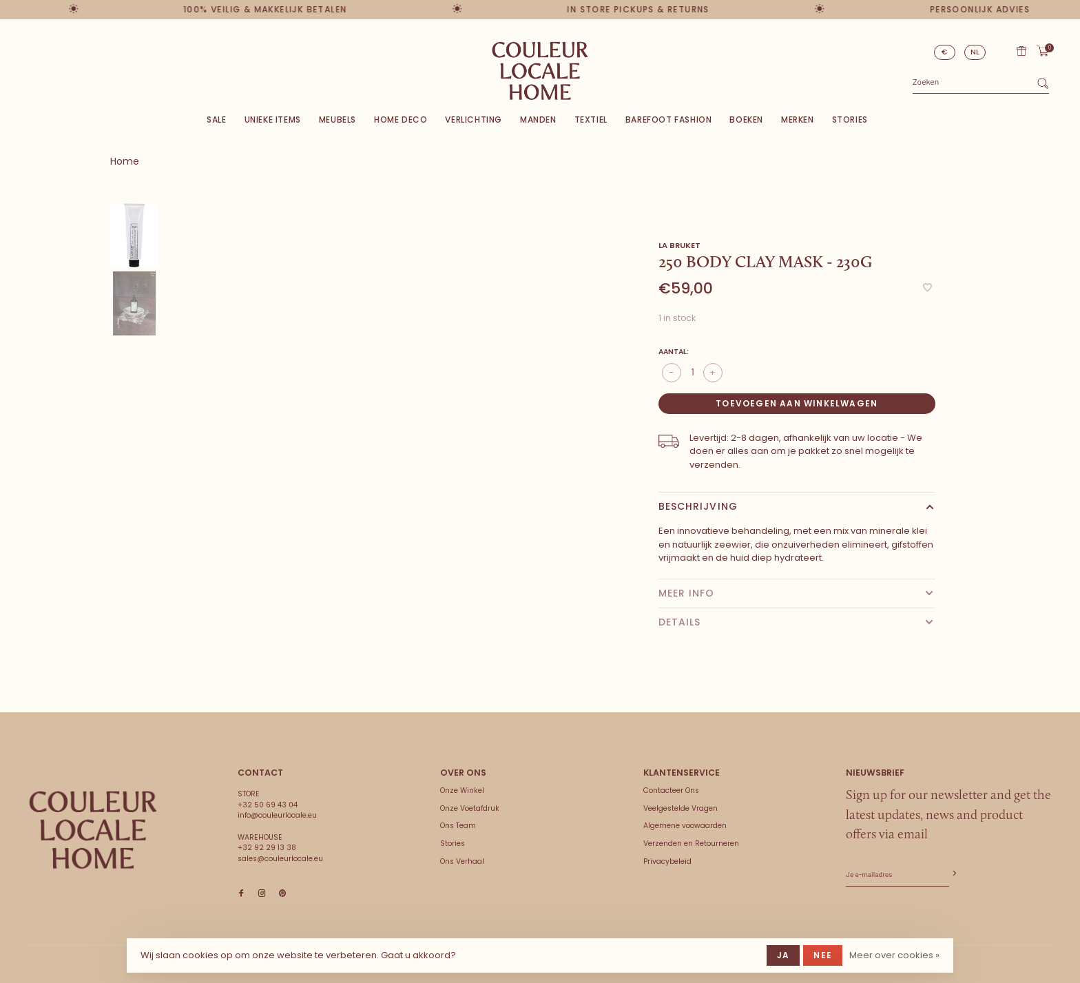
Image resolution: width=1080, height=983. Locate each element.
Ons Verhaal (462, 861)
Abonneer (953, 874)
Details (679, 622)
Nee (822, 955)
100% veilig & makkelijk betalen (256, 9)
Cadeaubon (1021, 51)
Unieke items (273, 119)
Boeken (746, 119)
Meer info (686, 593)
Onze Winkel (462, 790)
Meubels (337, 119)
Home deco (400, 119)
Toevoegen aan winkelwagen (797, 403)
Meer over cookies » (894, 955)
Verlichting (473, 119)
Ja (783, 955)
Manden (538, 119)
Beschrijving (698, 506)
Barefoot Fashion (668, 119)
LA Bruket (679, 245)
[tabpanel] (382, 424)
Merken (797, 119)
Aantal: (673, 351)
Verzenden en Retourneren (691, 843)
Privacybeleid (667, 861)
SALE (216, 119)
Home (124, 161)
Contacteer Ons (671, 790)
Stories (850, 119)
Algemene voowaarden (685, 825)
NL (975, 52)
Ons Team (458, 825)
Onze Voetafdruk (469, 808)
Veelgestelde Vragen (680, 808)
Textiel (591, 119)
